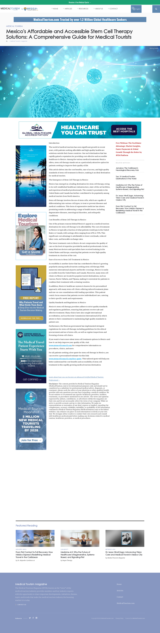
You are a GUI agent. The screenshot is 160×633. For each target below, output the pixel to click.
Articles (120, 591)
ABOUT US (99, 9)
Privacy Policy (119, 618)
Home (119, 584)
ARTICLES (68, 9)
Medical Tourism (154, 48)
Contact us (21, 605)
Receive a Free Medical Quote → (80, 2)
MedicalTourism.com (125, 603)
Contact (120, 597)
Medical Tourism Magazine (18, 41)
